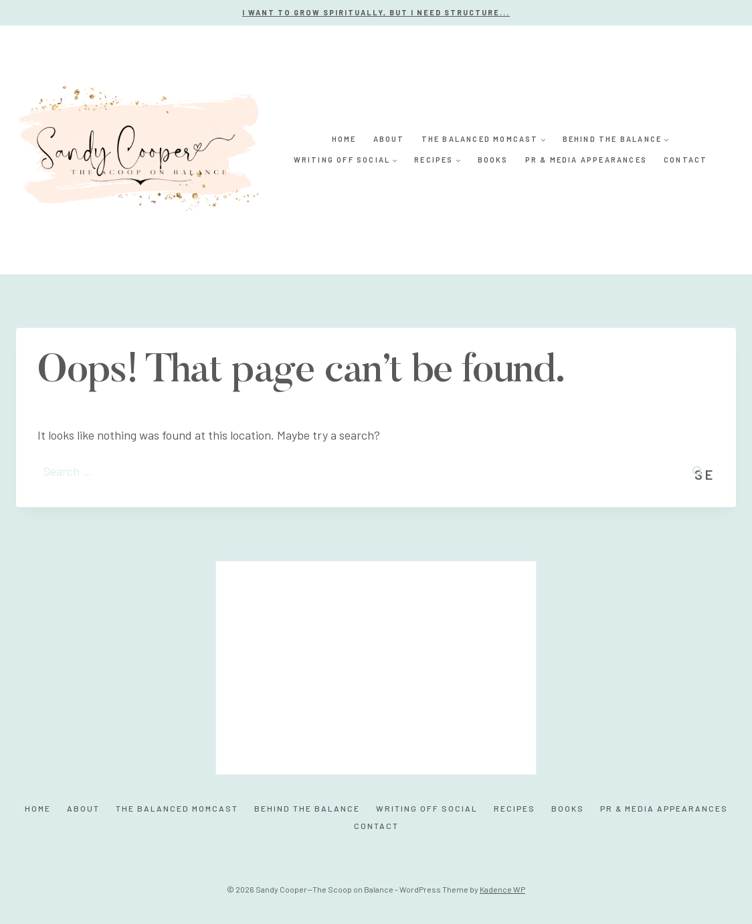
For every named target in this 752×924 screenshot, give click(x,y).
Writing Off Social (427, 808)
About (389, 138)
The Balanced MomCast (177, 808)
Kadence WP (502, 889)
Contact (685, 159)
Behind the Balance (307, 808)
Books (493, 159)
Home (344, 138)
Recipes (514, 808)
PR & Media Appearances (586, 159)
